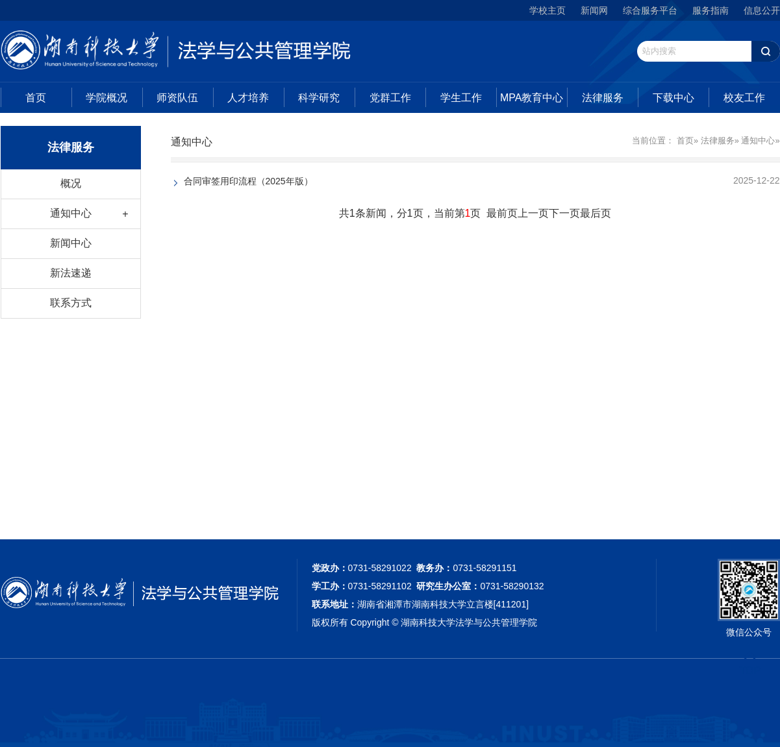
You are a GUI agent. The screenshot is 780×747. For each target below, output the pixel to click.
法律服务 (602, 97)
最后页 (595, 213)
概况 (70, 183)
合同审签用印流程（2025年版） (248, 181)
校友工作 (744, 97)
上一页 (533, 213)
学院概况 (106, 97)
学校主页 (547, 10)
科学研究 (319, 97)
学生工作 (461, 97)
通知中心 (71, 213)
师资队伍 (177, 97)
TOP (750, 663)
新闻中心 (71, 243)
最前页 (502, 213)
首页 (35, 97)
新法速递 (71, 272)
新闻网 (594, 10)
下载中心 (673, 97)
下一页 (564, 213)
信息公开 (762, 10)
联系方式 (71, 302)
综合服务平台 (650, 10)
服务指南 (710, 10)
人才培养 (248, 97)
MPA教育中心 (531, 97)
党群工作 (390, 97)
